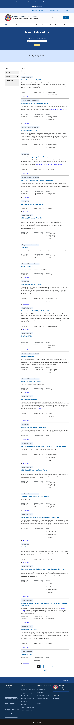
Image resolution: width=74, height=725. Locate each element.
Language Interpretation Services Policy (28, 689)
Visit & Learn (42, 10)
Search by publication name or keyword (37, 38)
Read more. (39, 6)
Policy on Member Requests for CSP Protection (43, 699)
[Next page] (45, 670)
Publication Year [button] (9, 84)
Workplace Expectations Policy (27, 707)
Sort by (23, 68)
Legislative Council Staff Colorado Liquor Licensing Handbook (48, 164)
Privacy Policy (24, 701)
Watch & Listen (64, 10)
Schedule (34, 10)
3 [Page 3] (45, 666)
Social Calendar (40, 692)
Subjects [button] (8, 76)
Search (66, 17)
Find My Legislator (53, 10)
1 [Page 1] (38, 666)
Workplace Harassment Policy (27, 710)
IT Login (39, 703)
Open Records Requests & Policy (28, 698)
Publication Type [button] (9, 80)
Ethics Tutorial (41, 689)
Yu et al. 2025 (41, 408)
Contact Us (56, 698)
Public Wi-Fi (23, 704)
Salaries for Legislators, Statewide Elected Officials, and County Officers (12, 709)
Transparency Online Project (11, 717)
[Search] (55, 17)
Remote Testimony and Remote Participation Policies (27, 694)
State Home (8, 714)
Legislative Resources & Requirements (10, 704)
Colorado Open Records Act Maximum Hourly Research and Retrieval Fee (11, 698)
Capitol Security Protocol (10, 694)
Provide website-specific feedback (50, 1)
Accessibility (7, 691)
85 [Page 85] (52, 666)
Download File (26, 96)
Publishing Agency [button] (10, 72)
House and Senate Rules (43, 695)
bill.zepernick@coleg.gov (56, 109)
